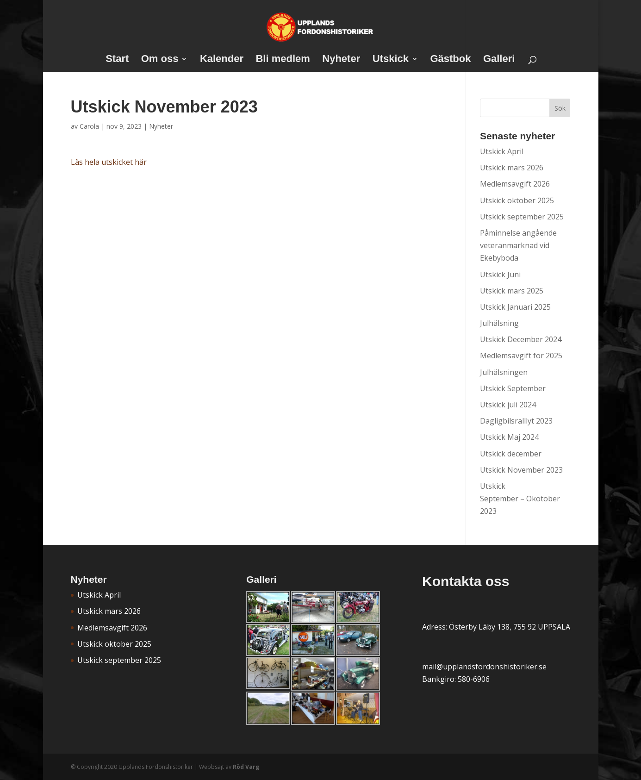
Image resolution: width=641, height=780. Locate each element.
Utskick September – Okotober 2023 (520, 498)
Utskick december (510, 454)
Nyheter (341, 60)
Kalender (221, 60)
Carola (89, 126)
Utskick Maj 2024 (509, 437)
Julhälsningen (504, 372)
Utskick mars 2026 (511, 167)
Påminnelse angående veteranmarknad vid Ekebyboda (518, 245)
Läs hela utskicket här (109, 162)
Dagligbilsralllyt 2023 (516, 421)
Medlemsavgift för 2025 (521, 355)
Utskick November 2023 (521, 470)
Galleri (499, 60)
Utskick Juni (500, 274)
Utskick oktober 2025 (517, 200)
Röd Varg (246, 767)
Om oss (160, 60)
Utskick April (501, 151)
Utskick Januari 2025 (515, 307)
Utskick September (513, 388)
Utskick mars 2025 (511, 291)
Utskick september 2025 (522, 217)
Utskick (391, 60)
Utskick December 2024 (520, 339)
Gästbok (450, 60)
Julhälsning (499, 323)
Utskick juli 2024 (508, 404)
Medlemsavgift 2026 (515, 184)
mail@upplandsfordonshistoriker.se (484, 666)
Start (117, 60)
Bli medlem (282, 60)
